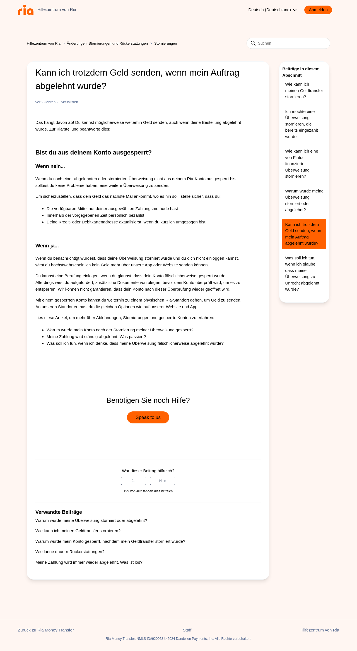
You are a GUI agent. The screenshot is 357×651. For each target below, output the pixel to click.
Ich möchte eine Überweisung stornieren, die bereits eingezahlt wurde (301, 124)
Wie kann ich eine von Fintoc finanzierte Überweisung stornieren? (301, 164)
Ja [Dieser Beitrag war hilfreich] (134, 481)
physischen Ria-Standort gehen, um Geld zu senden (191, 300)
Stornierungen (165, 43)
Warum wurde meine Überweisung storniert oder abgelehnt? (91, 520)
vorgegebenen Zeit (90, 215)
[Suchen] (288, 43)
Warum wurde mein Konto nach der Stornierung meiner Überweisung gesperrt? (120, 329)
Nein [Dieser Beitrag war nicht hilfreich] (162, 481)
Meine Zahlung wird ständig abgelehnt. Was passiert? (96, 336)
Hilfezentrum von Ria (44, 43)
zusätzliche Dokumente (117, 282)
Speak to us (148, 417)
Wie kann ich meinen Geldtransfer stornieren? (77, 530)
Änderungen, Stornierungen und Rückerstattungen (107, 43)
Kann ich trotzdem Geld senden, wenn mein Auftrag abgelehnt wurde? (303, 234)
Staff (187, 630)
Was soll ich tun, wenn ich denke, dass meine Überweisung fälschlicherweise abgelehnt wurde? (135, 343)
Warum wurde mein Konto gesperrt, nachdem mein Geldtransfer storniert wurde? (110, 541)
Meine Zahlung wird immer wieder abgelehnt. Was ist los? (89, 562)
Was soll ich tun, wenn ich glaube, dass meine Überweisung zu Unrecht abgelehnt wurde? (302, 273)
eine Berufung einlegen (77, 275)
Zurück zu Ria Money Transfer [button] (46, 630)
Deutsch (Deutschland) (273, 10)
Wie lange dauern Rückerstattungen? (70, 551)
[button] (321, 10)
